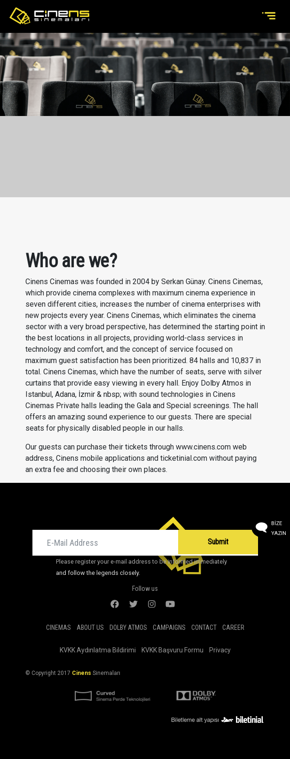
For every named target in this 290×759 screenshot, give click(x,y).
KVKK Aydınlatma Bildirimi (98, 650)
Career (233, 627)
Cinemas (58, 627)
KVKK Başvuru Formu (172, 650)
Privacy (220, 650)
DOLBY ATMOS (128, 627)
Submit (218, 541)
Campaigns (169, 627)
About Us (90, 627)
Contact (204, 627)
